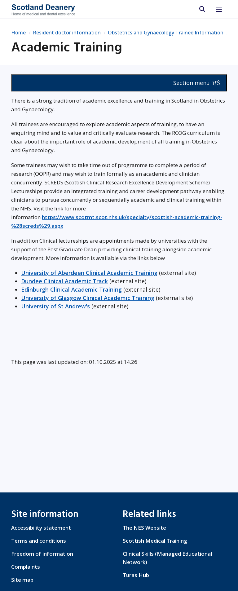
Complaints (25, 566)
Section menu (196, 82)
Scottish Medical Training (155, 540)
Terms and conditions (38, 540)
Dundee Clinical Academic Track (64, 281)
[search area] (202, 9)
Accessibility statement (41, 527)
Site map (22, 579)
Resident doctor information (67, 32)
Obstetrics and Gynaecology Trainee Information (165, 32)
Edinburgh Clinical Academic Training (71, 289)
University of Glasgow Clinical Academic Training (87, 298)
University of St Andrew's (55, 306)
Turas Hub (136, 575)
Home (18, 32)
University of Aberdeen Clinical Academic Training (89, 272)
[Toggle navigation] (219, 9)
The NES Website (144, 527)
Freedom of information (42, 553)
